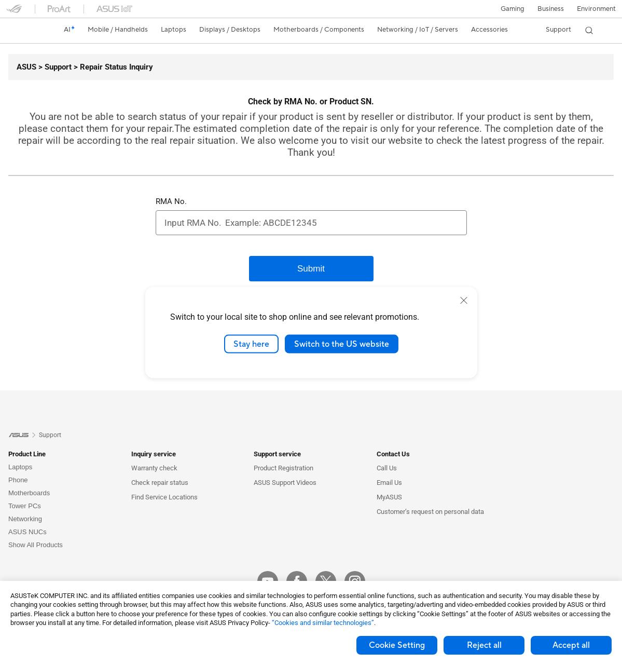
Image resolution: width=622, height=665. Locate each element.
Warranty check (154, 468)
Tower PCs (24, 506)
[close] (464, 300)
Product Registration (283, 468)
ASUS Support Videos (285, 482)
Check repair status (159, 482)
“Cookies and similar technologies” (323, 623)
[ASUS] (26, 67)
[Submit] (311, 268)
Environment (596, 9)
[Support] (54, 67)
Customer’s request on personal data (430, 511)
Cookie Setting (397, 645)
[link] (24, 30)
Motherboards (29, 493)
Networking (25, 518)
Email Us (389, 482)
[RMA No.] (311, 222)
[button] (511, 9)
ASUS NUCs (27, 531)
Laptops (20, 467)
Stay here (251, 343)
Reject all (484, 645)
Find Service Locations (164, 497)
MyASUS (389, 497)
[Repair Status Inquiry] (112, 67)
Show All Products (35, 544)
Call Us (387, 468)
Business (550, 9)
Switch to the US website (341, 343)
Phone (18, 480)
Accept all (571, 645)
